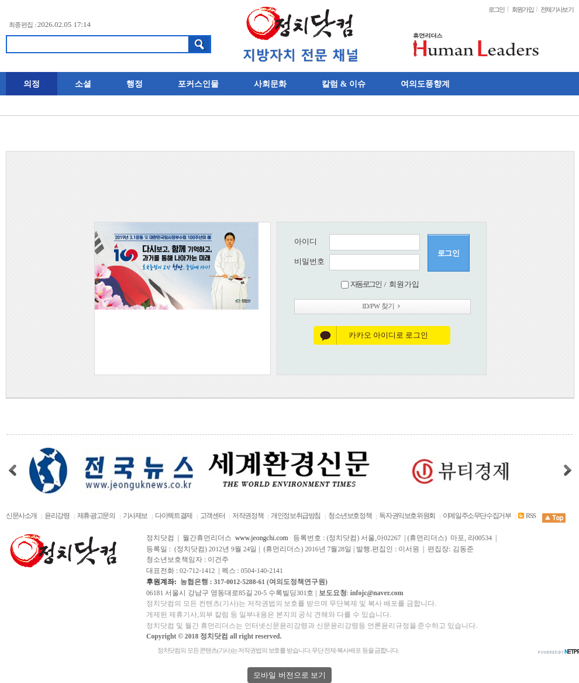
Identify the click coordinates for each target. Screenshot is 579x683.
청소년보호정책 (349, 516)
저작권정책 (247, 516)
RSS (526, 516)
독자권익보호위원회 (407, 516)
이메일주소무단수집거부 (477, 516)
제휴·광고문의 (96, 516)
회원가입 (522, 9)
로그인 (496, 9)
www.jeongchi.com (261, 538)
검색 (199, 44)
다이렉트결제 (173, 516)
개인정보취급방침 (295, 516)
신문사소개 (21, 516)
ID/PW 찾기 (382, 306)
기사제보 (135, 516)
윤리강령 (56, 516)
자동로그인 (365, 284)
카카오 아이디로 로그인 (389, 335)
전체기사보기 (556, 9)
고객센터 (212, 516)
